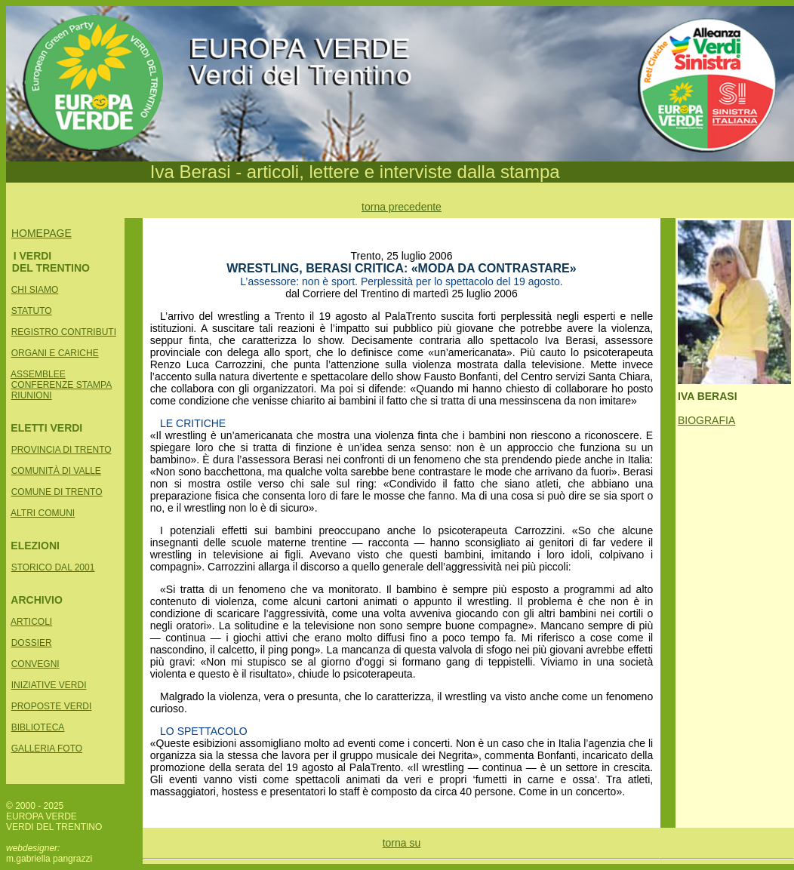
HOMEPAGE (41, 233)
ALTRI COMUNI (43, 513)
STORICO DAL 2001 (53, 567)
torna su (402, 843)
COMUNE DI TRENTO (57, 492)
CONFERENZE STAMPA (61, 385)
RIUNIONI (31, 395)
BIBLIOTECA (38, 727)
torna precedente (402, 207)
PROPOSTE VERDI (51, 706)
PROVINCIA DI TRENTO (61, 449)
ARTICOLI (31, 621)
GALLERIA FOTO (46, 748)
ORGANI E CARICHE (55, 353)
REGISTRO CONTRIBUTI (63, 332)
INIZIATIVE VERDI (49, 685)
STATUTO (31, 311)
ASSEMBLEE (38, 374)
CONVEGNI (35, 664)
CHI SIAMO (35, 289)
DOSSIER (31, 643)
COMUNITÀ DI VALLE (56, 471)
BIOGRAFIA (706, 420)
